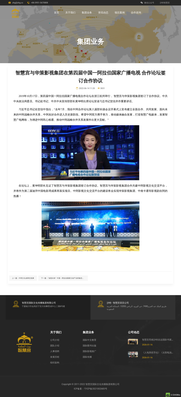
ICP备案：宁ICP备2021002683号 (90, 388)
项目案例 (120, 12)
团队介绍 (54, 345)
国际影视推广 (89, 351)
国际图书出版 (89, 345)
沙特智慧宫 (165, 3)
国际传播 (87, 357)
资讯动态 (103, 12)
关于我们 (70, 12)
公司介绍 (54, 340)
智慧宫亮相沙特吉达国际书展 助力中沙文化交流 (157, 339)
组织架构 (54, 362)
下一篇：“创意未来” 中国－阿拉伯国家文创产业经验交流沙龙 (64, 278)
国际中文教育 (89, 340)
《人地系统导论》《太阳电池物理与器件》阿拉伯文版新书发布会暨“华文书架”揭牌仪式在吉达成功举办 (157, 352)
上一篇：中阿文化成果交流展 (23, 278)
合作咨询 (136, 12)
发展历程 (54, 357)
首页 (56, 12)
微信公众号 (147, 3)
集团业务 (87, 12)
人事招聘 (54, 351)
